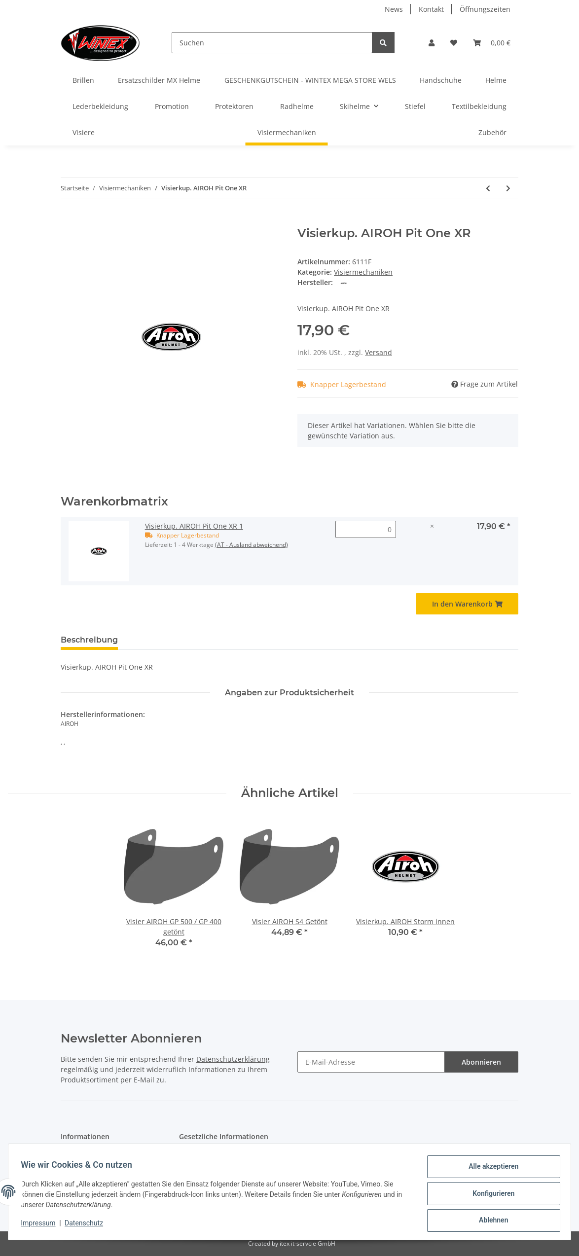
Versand (378, 352)
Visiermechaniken (363, 272)
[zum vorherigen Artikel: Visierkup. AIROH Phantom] (488, 188)
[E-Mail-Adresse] (371, 1062)
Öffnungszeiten (485, 9)
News (394, 9)
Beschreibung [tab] (89, 640)
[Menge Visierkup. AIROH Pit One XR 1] (365, 529)
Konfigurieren (490, 1195)
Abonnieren (481, 1062)
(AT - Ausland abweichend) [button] (251, 544)
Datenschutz (87, 1225)
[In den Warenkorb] (68, 220)
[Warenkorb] (491, 43)
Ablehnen (490, 1221)
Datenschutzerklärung (233, 1059)
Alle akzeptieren (490, 1170)
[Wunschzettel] (453, 43)
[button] (431, 43)
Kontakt (431, 9)
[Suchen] (272, 42)
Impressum (41, 1225)
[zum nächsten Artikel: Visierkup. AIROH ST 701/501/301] (508, 188)
